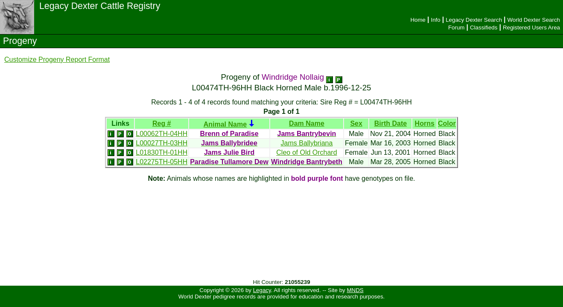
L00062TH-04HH (161, 133)
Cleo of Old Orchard (306, 152)
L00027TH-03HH (161, 143)
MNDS (355, 290)
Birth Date (390, 123)
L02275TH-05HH (161, 161)
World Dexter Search (534, 20)
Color (447, 123)
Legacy (262, 290)
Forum (456, 27)
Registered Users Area (531, 27)
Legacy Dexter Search (474, 20)
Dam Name (306, 123)
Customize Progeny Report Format (57, 59)
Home (418, 20)
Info (435, 20)
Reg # (161, 123)
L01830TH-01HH (161, 152)
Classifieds (483, 27)
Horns (425, 123)
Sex (356, 123)
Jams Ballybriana (307, 143)
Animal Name (225, 124)
